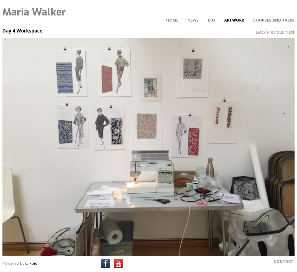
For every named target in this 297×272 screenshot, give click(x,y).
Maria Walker (34, 12)
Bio (211, 20)
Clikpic (31, 263)
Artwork (234, 20)
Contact (283, 261)
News (193, 20)
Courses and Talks (274, 20)
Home (172, 20)
